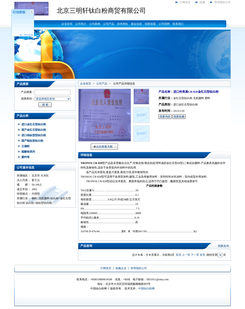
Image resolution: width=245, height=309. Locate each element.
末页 (202, 254)
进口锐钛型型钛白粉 (33, 135)
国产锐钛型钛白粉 (32, 140)
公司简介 (80, 24)
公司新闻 (94, 24)
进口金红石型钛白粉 (33, 124)
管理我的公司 (222, 2)
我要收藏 (179, 116)
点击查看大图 (104, 146)
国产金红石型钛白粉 (33, 129)
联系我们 (178, 24)
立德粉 (25, 146)
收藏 (202, 2)
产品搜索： (28, 92)
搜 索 (45, 104)
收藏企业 (120, 268)
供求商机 (122, 24)
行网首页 (185, 2)
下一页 (195, 254)
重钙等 (25, 157)
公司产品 (108, 24)
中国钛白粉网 (146, 288)
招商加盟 (150, 24)
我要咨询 (223, 246)
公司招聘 (164, 24)
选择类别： (28, 98)
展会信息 (136, 24)
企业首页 (66, 24)
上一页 (186, 254)
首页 (178, 254)
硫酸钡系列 (28, 151)
